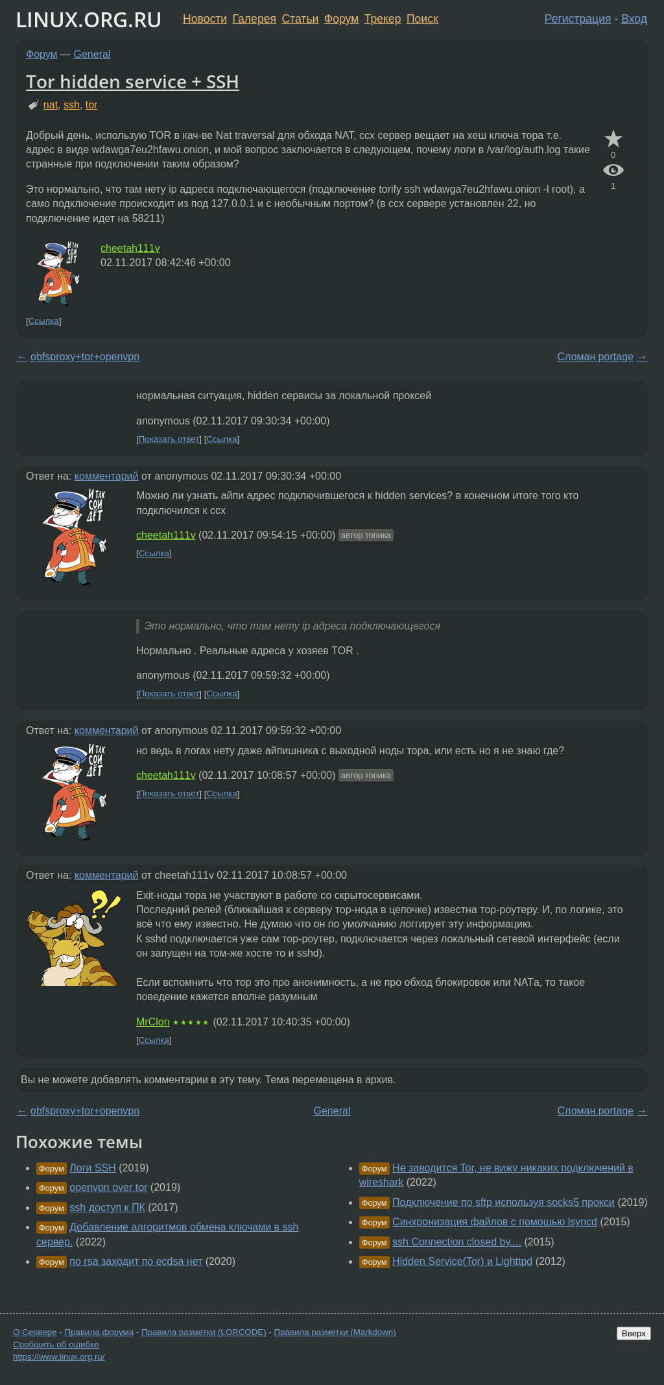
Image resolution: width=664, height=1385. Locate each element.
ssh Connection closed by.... (456, 1241)
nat (50, 104)
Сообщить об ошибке (56, 1344)
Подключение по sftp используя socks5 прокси (503, 1202)
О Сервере (35, 1332)
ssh (72, 104)
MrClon (153, 1021)
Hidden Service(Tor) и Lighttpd (462, 1261)
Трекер (382, 18)
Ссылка (44, 321)
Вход (634, 18)
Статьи (299, 18)
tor (92, 104)
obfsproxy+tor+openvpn (84, 356)
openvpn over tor (108, 1187)
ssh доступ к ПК (107, 1207)
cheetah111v (130, 248)
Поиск (422, 18)
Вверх (634, 1333)
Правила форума (99, 1332)
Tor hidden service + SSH (132, 81)
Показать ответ (169, 439)
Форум (341, 18)
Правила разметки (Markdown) (335, 1332)
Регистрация (578, 18)
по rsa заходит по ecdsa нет (135, 1261)
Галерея (254, 18)
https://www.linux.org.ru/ (58, 1357)
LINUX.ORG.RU (89, 19)
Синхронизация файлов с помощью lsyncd (494, 1221)
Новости (205, 18)
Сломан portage (596, 356)
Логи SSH (92, 1167)
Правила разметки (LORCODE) (204, 1332)
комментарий (107, 476)
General (92, 54)
